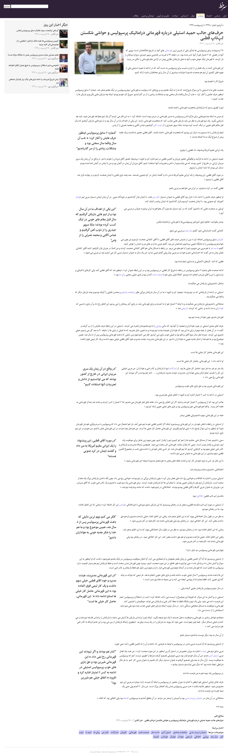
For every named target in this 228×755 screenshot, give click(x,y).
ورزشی (200, 16)
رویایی (158, 326)
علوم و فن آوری (163, 16)
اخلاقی (200, 496)
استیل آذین (213, 656)
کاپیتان (220, 239)
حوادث (175, 16)
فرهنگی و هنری (147, 16)
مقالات (136, 16)
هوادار (220, 308)
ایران (225, 16)
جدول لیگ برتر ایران (95, 751)
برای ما (122, 275)
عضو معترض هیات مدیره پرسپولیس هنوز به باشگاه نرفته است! (33, 55)
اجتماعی (184, 16)
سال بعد (188, 231)
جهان (193, 16)
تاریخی (184, 308)
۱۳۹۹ (207, 25)
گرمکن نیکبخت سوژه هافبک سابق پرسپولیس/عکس (37, 30)
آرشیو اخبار (217, 25)
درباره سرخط (112, 751)
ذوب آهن (157, 125)
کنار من (156, 197)
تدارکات (173, 368)
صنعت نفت (157, 275)
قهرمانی (168, 50)
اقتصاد (209, 16)
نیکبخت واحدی (128, 292)
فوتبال (78, 197)
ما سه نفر (215, 248)
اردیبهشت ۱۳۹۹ (196, 25)
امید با (203, 651)
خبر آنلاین (137, 720)
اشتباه (126, 698)
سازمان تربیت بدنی (193, 698)
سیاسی (217, 16)
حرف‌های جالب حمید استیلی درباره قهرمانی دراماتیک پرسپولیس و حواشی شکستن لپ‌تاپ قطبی (183, 720)
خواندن (122, 505)
